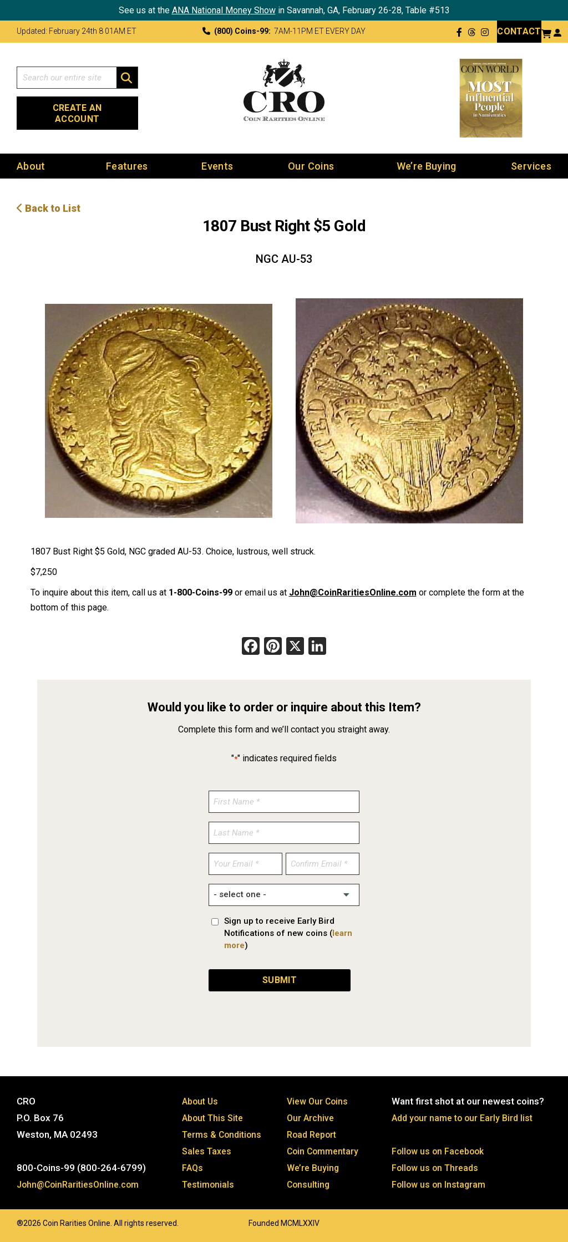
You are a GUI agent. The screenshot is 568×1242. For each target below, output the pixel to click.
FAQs (193, 1168)
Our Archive (311, 1118)
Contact (519, 31)
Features (127, 166)
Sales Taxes (208, 1151)
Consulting (309, 1184)
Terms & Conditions (224, 1135)
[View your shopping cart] (546, 32)
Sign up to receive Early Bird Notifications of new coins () (288, 934)
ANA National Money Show (224, 10)
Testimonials (209, 1184)
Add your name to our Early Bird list (466, 1118)
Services (531, 166)
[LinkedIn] (317, 648)
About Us (201, 1101)
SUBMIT (279, 980)
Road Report (314, 1135)
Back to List (48, 209)
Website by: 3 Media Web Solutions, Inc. (5, 1222)
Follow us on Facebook (440, 1151)
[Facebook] (251, 648)
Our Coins (311, 166)
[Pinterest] (273, 648)
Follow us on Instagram (440, 1184)
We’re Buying (427, 166)
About (31, 166)
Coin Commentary (325, 1151)
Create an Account (77, 113)
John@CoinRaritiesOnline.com (353, 593)
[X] (295, 648)
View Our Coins (319, 1101)
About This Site (215, 1118)
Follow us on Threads (437, 1168)
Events (217, 166)
